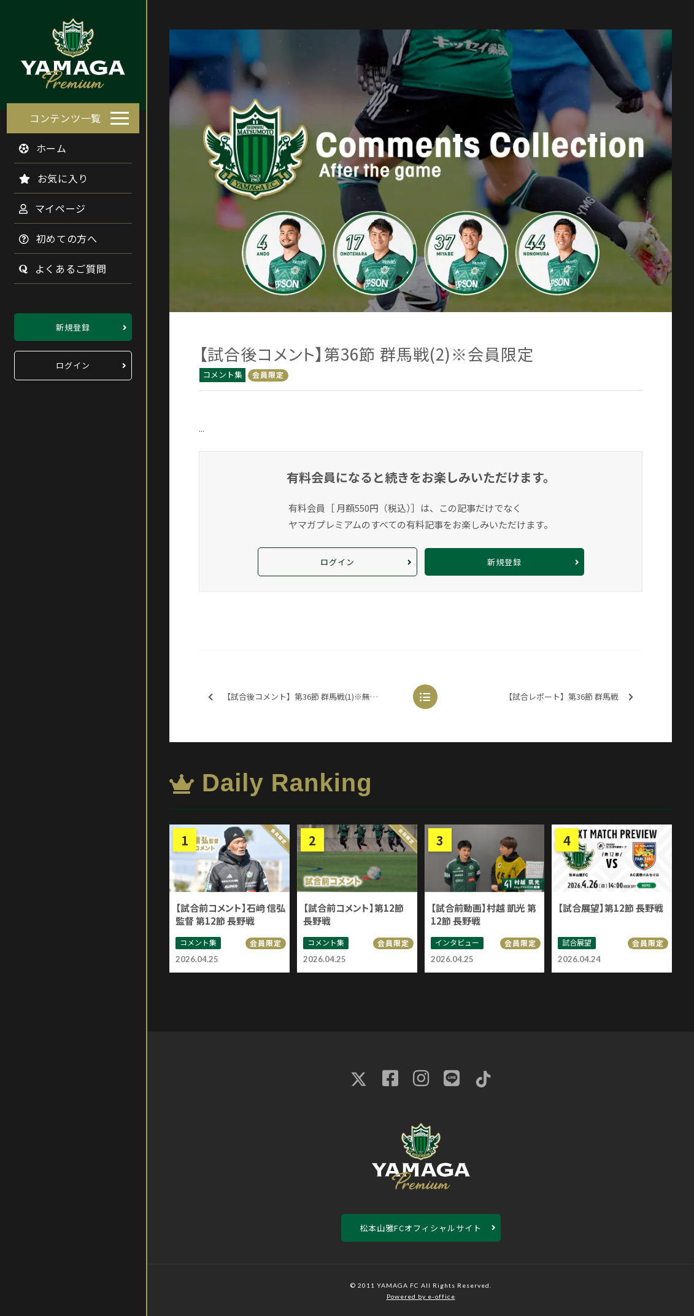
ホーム (36, 144)
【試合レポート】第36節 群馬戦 (568, 697)
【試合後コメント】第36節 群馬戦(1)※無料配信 (301, 697)
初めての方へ (51, 234)
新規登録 (73, 323)
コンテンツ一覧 (65, 114)
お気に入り (47, 174)
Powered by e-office (421, 1296)
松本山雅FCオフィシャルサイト (421, 1228)
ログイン (73, 362)
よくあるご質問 (55, 264)
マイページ (45, 204)
